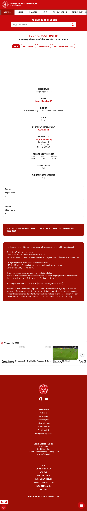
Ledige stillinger (43, 423)
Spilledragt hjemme (43, 154)
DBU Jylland (43, 476)
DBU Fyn (43, 472)
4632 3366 (11, 231)
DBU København (43, 479)
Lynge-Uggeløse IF (43, 101)
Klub (43, 99)
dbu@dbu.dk (44, 454)
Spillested (43, 137)
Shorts (43, 156)
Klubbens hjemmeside (43, 127)
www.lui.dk (43, 130)
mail (64, 228)
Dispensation (43, 166)
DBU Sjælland (43, 486)
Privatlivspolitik (43, 427)
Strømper (54, 156)
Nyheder (43, 413)
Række (43, 108)
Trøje (33, 156)
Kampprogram (28, 46)
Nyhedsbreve (43, 409)
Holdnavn (43, 89)
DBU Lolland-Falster (43, 483)
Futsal (43, 490)
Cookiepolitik (43, 430)
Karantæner (44, 46)
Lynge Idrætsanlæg (43, 139)
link (34, 284)
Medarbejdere (43, 420)
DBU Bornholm (43, 469)
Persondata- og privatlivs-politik (43, 496)
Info (16, 46)
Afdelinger (43, 416)
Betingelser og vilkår (43, 434)
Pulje (43, 118)
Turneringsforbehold (43, 175)
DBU (43, 465)
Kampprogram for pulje (63, 46)
